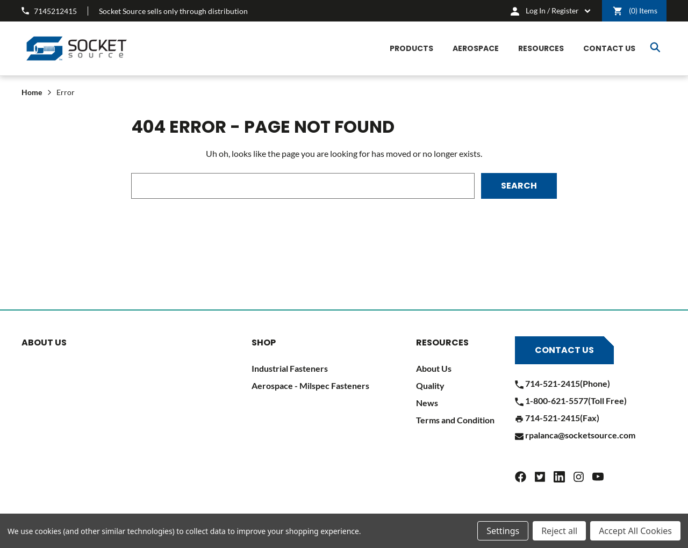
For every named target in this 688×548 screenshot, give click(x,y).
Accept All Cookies (635, 531)
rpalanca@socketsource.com (575, 435)
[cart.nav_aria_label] (550, 10)
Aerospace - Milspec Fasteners (310, 385)
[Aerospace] (475, 49)
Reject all (559, 531)
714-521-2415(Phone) (562, 383)
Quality (430, 385)
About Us (434, 368)
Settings (502, 531)
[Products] (411, 49)
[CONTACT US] (609, 49)
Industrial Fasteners (290, 368)
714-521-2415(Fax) (557, 418)
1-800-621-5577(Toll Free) (571, 400)
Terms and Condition (455, 420)
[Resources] (541, 49)
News (427, 403)
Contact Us (564, 350)
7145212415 (49, 11)
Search (655, 47)
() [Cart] (635, 11)
